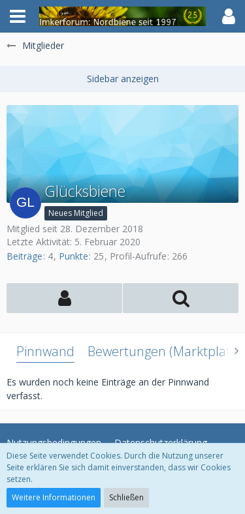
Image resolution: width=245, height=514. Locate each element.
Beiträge (24, 256)
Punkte (73, 256)
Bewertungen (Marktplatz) (164, 351)
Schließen (126, 497)
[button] (18, 16)
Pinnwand (45, 351)
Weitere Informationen (53, 497)
